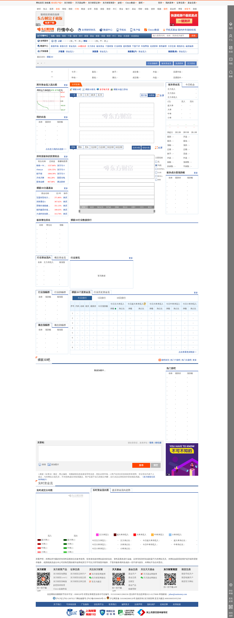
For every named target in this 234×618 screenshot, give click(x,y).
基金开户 (132, 574)
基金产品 (132, 585)
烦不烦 (39, 174)
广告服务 (85, 604)
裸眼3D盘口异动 (121, 89)
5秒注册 (158, 443)
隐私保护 (151, 604)
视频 (159, 9)
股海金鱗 (40, 182)
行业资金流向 (44, 257)
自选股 (126, 36)
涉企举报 (231, 592)
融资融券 (190, 46)
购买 (65, 197)
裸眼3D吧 (77, 89)
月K (87, 147)
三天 (86, 95)
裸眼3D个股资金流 (81, 292)
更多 (66, 85)
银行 (128, 9)
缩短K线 (146, 147)
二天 (80, 95)
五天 (100, 95)
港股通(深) (172, 51)
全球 (89, 9)
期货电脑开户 (187, 577)
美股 (96, 9)
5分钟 (94, 147)
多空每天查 (104, 89)
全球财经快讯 (88, 30)
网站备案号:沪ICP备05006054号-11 (91, 598)
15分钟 (101, 147)
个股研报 (109, 46)
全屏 (162, 95)
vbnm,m (39, 169)
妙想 (120, 3)
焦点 (45, 9)
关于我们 (57, 604)
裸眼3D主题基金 (45, 188)
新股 (58, 9)
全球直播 (76, 84)
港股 (102, 9)
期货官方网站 (187, 581)
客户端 (136, 30)
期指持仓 (181, 46)
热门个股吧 (175, 360)
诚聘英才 (125, 604)
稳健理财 (132, 589)
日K (73, 147)
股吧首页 (164, 360)
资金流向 (73, 46)
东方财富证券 (94, 3)
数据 (83, 9)
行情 (77, 9)
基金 (134, 9)
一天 (73, 95)
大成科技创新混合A (43, 214)
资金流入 (70, 51)
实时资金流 (45, 483)
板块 (75, 36)
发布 (141, 465)
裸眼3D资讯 (90, 89)
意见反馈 (231, 599)
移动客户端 (56, 3)
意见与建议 (95, 581)
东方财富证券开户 (78, 574)
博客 (180, 9)
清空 (155, 465)
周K (80, 147)
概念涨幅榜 (44, 325)
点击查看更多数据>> (187, 352)
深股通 (95, 51)
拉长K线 (136, 147)
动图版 (152, 95)
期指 (64, 9)
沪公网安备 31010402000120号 (121, 598)
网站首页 (40, 3)
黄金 (121, 9)
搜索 (195, 9)
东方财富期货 (170, 569)
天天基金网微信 (149, 578)
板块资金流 (166, 63)
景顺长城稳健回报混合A (43, 206)
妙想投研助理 (59, 585)
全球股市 (43, 41)
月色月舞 (40, 178)
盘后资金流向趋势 (121, 490)
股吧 (166, 9)
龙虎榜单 (154, 46)
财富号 (187, 9)
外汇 (115, 9)
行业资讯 (75, 258)
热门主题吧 (186, 360)
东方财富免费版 (60, 574)
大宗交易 (172, 46)
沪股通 (61, 51)
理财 (140, 9)
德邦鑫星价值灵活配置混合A (43, 210)
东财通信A (41, 201)
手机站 (122, 30)
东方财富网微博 (97, 574)
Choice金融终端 (60, 589)
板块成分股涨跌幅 (176, 172)
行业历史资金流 (102, 292)
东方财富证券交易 (78, 581)
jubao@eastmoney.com (178, 594)
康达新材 (61, 182)
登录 (151, 443)
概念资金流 (60, 257)
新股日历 (64, 46)
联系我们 (113, 604)
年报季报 (145, 46)
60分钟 (119, 147)
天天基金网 (80, 3)
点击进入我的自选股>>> (56, 149)
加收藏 (47, 3)
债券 (153, 9)
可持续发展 (71, 604)
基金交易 (132, 577)
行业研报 (118, 46)
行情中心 (42, 36)
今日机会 (190, 84)
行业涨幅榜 (152, 63)
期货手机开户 (187, 574)
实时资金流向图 (101, 490)
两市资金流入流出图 (47, 85)
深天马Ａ (61, 165)
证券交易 (180, 3)
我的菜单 (169, 3)
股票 (51, 9)
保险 (147, 9)
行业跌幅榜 (60, 292)
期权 (70, 9)
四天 (93, 95)
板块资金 (100, 46)
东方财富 (41, 569)
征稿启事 (164, 604)
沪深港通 (43, 51)
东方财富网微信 (97, 578)
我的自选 (41, 117)
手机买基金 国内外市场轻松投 (181, 30)
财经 (39, 9)
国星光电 (61, 178)
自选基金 (135, 36)
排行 (81, 36)
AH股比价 (82, 46)
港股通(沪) (132, 51)
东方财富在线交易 (78, 577)
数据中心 (107, 30)
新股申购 (55, 46)
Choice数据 (153, 30)
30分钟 (110, 147)
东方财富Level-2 (60, 577)
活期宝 (131, 581)
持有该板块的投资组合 (48, 156)
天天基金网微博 (149, 574)
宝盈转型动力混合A (43, 197)
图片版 (144, 95)
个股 (70, 36)
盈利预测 (127, 46)
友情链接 (177, 604)
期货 (108, 9)
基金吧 (173, 9)
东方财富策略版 (60, 581)
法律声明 (138, 604)
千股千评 (136, 46)
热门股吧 (171, 368)
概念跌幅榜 (60, 325)
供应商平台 (99, 604)
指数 (53, 36)
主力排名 (91, 46)
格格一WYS (41, 165)
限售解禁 (163, 46)
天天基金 (116, 569)
